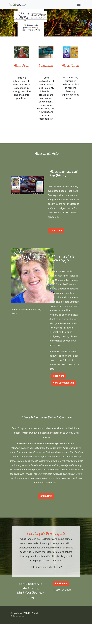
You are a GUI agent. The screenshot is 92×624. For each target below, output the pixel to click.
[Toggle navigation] (79, 4)
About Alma (21, 66)
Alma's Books (70, 66)
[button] (7, 22)
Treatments (46, 66)
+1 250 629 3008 (61, 590)
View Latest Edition (63, 382)
